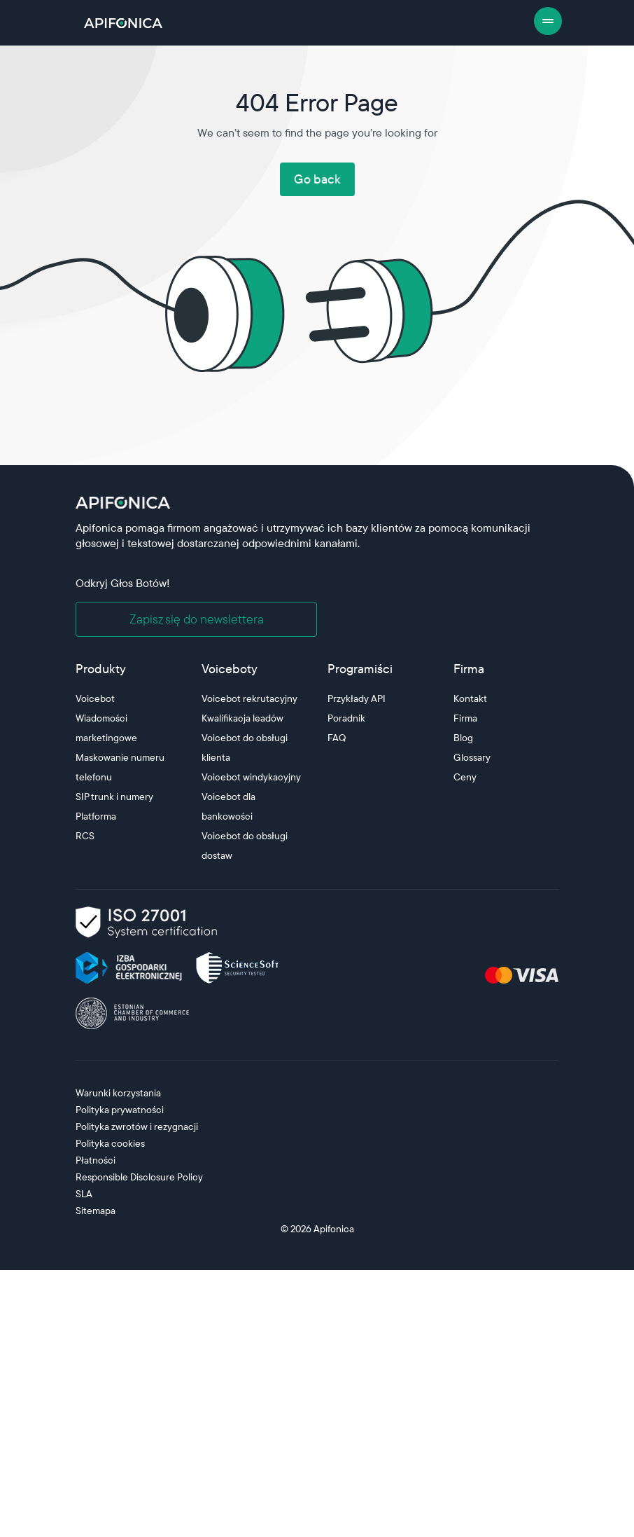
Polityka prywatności (120, 1109)
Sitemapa (95, 1210)
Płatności (95, 1160)
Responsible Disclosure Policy (139, 1177)
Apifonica (332, 1228)
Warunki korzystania (118, 1093)
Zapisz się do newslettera (196, 619)
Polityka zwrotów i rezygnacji (137, 1126)
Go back (317, 179)
